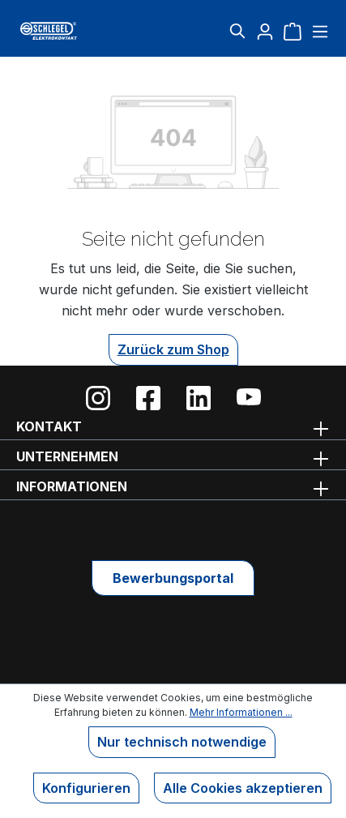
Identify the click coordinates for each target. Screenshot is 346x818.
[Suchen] (237, 31)
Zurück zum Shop (173, 349)
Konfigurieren (86, 788)
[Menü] (318, 31)
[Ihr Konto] (265, 31)
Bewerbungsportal (173, 578)
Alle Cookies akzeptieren (243, 788)
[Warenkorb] (292, 31)
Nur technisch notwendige (182, 742)
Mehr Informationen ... (241, 712)
